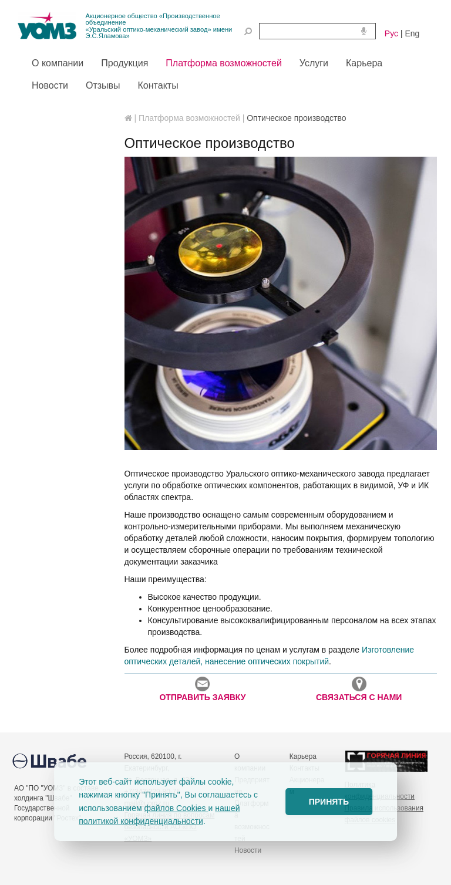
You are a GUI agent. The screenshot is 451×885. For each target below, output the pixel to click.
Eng (412, 33)
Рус (391, 33)
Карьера (303, 756)
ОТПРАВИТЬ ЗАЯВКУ (202, 689)
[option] (280, 303)
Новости (247, 850)
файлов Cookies (176, 808)
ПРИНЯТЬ (329, 801)
